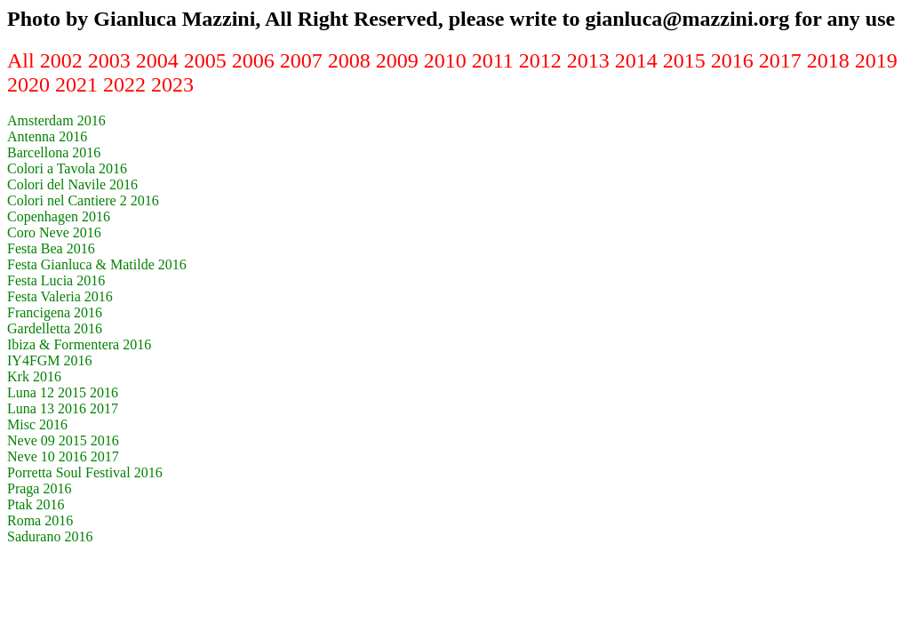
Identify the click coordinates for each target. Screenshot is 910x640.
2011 (495, 60)
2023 (172, 84)
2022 (127, 84)
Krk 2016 (34, 376)
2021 (79, 84)
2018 (831, 60)
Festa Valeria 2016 (60, 296)
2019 (876, 60)
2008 (352, 60)
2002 (64, 60)
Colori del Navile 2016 (72, 184)
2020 (31, 84)
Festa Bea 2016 (51, 248)
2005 (208, 60)
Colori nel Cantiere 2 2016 (83, 200)
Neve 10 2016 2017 (63, 456)
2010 (448, 60)
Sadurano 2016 (49, 536)
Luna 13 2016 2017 (62, 408)
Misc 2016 (37, 424)
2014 (639, 60)
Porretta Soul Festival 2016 (85, 472)
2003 (112, 60)
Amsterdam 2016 (56, 120)
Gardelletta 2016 (54, 328)
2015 (687, 60)
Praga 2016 (39, 488)
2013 (591, 60)
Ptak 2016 (35, 504)
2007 (304, 60)
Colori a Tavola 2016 (67, 168)
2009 (400, 60)
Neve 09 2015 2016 (63, 440)
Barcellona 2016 (53, 152)
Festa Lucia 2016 (56, 280)
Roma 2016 (40, 520)
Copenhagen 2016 (58, 216)
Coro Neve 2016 (54, 232)
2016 (735, 60)
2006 (256, 60)
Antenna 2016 (47, 136)
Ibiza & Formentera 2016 (79, 344)
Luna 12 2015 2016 (62, 392)
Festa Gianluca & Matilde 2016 (97, 264)
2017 (783, 60)
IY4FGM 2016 (49, 360)
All (23, 60)
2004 (160, 60)
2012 (543, 60)
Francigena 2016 (54, 312)
